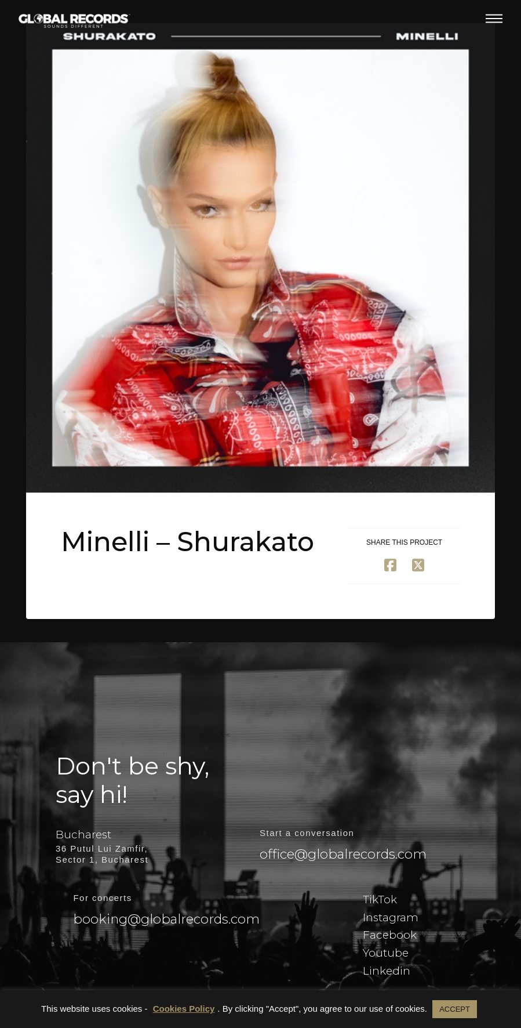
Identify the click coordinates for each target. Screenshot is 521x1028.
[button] (494, 18)
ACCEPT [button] (454, 1009)
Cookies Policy (184, 1008)
